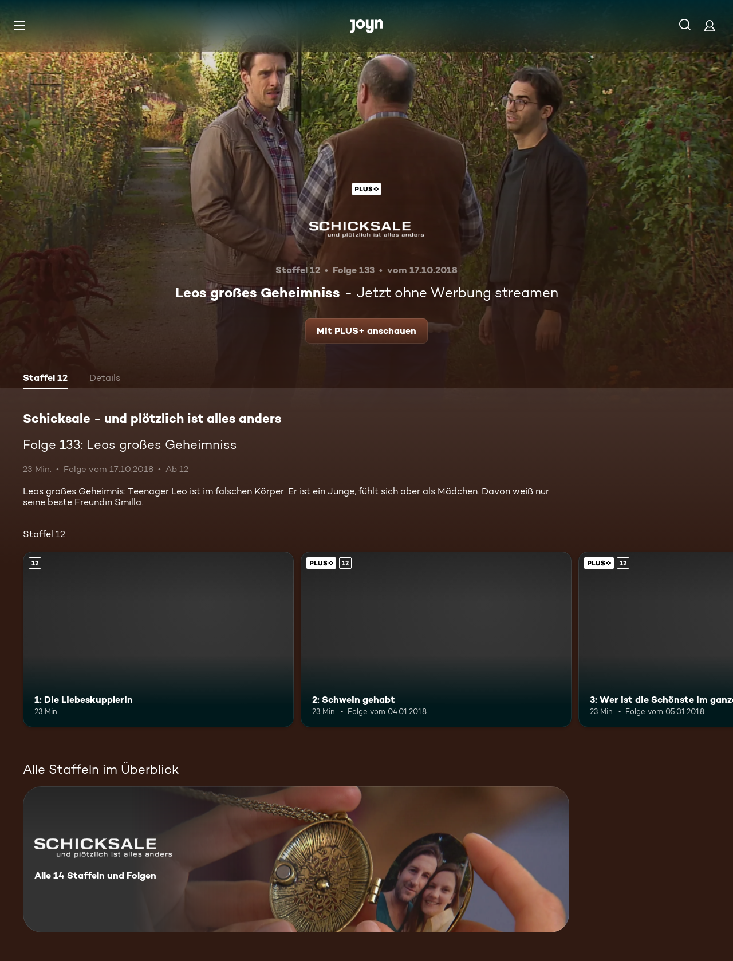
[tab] (45, 379)
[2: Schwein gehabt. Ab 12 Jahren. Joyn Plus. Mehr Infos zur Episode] (436, 639)
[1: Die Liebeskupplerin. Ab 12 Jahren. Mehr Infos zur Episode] (158, 639)
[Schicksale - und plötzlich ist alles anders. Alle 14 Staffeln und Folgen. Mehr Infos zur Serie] (296, 859)
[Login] (710, 25)
